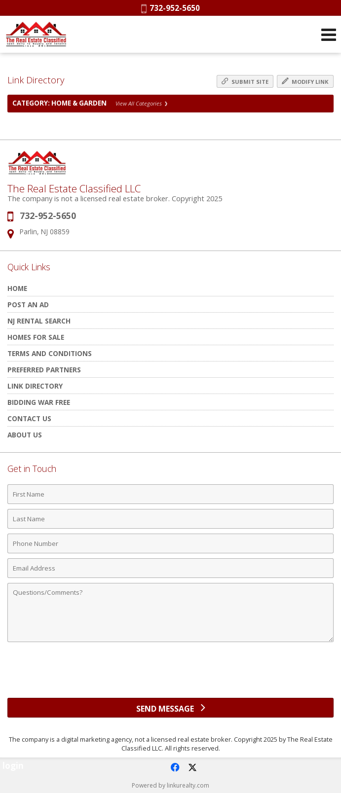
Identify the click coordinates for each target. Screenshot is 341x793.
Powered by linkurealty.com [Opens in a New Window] (170, 785)
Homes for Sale (35, 337)
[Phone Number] (170, 543)
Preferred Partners (44, 369)
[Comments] (170, 612)
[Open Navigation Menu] (328, 34)
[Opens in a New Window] (175, 767)
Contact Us (29, 418)
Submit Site (245, 81)
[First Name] (170, 494)
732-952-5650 (170, 8)
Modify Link (305, 81)
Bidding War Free (38, 402)
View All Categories (141, 103)
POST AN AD (28, 304)
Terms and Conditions (49, 353)
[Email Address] (170, 568)
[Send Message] (170, 708)
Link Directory (35, 386)
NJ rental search (39, 320)
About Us (24, 434)
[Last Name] (170, 519)
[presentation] (171, 673)
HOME (17, 288)
